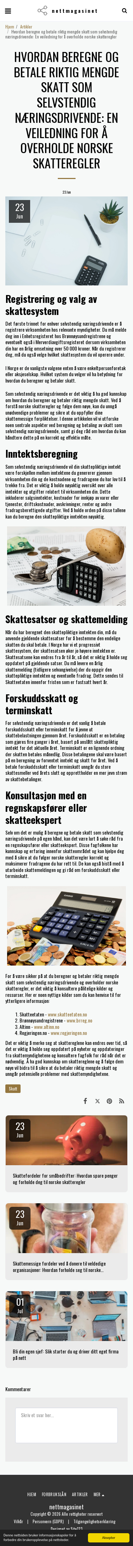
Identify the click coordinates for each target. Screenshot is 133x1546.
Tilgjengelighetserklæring (94, 1521)
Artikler (26, 27)
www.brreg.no (79, 1020)
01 (20, 1305)
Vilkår (18, 1521)
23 (20, 1129)
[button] (8, 10)
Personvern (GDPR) (48, 1521)
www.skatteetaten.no (67, 1014)
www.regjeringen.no (69, 1032)
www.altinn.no (46, 1026)
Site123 (77, 1529)
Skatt (13, 1089)
